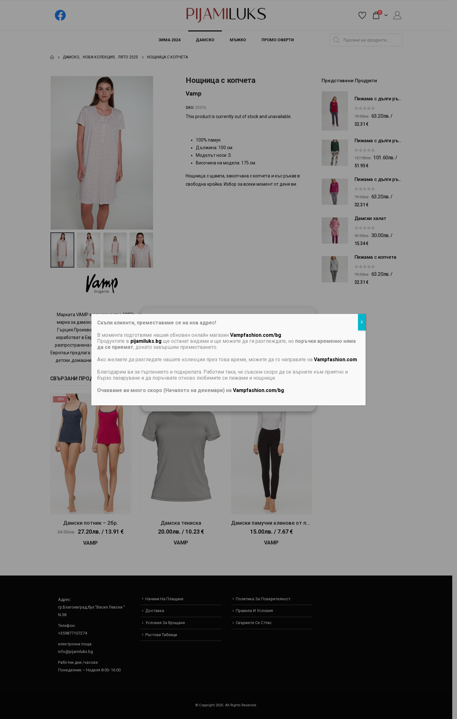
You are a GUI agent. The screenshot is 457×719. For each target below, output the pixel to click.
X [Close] (362, 322)
